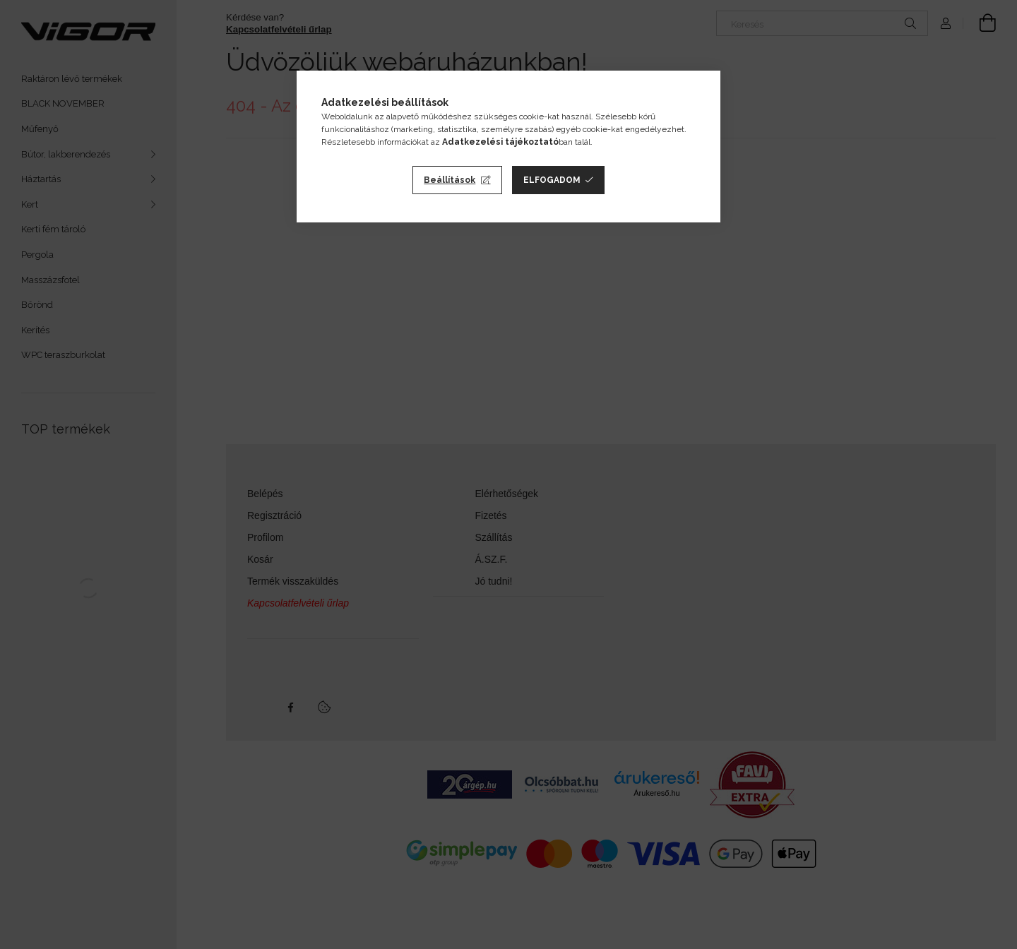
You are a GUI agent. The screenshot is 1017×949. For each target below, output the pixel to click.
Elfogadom (552, 180)
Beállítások (449, 180)
